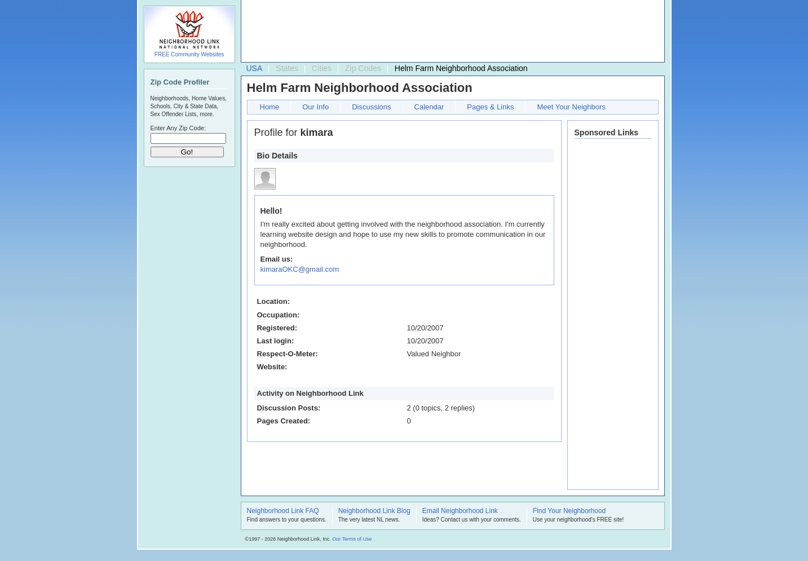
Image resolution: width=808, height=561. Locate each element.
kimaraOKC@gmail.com (299, 269)
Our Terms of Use (352, 539)
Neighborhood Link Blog (374, 511)
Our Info (315, 107)
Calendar (429, 107)
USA (254, 68)
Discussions (371, 107)
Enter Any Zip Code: (178, 128)
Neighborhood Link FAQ (283, 511)
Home (270, 107)
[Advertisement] (450, 31)
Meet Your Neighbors (571, 107)
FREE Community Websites (189, 54)
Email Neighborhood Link (460, 511)
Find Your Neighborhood (569, 511)
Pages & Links (490, 107)
